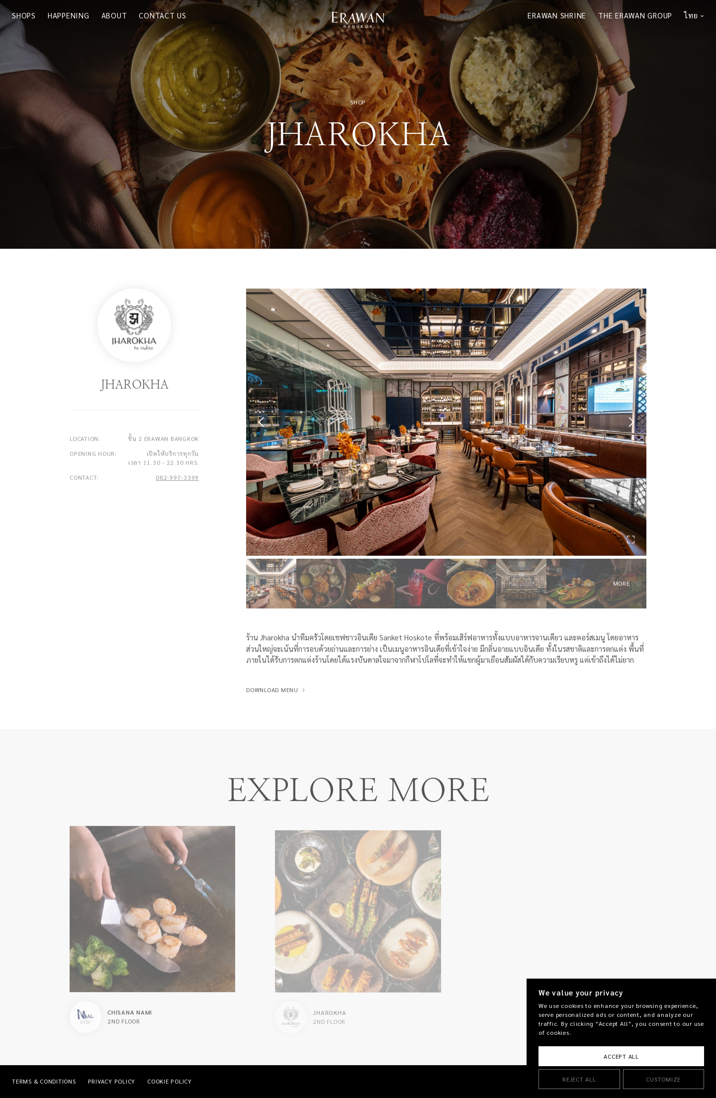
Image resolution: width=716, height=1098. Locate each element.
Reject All (579, 1079)
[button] (263, 422)
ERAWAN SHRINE (557, 15)
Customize (663, 1079)
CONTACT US (162, 15)
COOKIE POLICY (169, 1081)
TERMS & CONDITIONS (44, 1081)
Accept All (621, 1056)
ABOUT (114, 15)
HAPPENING (69, 15)
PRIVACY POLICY (112, 1081)
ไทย (691, 15)
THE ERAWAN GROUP (635, 15)
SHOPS (24, 15)
